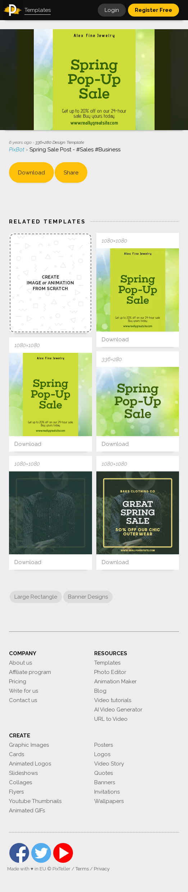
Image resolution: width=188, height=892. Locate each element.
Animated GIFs (27, 810)
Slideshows (23, 773)
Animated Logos (30, 763)
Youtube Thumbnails (35, 801)
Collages (20, 782)
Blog (100, 691)
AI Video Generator (118, 709)
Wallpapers (109, 801)
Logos (102, 754)
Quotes (103, 773)
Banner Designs (88, 597)
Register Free (153, 10)
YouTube (63, 853)
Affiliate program (30, 672)
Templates (107, 663)
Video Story (109, 763)
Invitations (107, 792)
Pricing (17, 681)
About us (20, 663)
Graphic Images (29, 745)
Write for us (23, 691)
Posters (103, 745)
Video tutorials (112, 700)
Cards (16, 754)
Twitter (41, 853)
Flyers (16, 792)
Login (112, 10)
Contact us (23, 700)
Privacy (102, 868)
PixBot (17, 149)
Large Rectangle (35, 597)
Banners (104, 782)
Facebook (19, 853)
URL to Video (111, 719)
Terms (82, 868)
